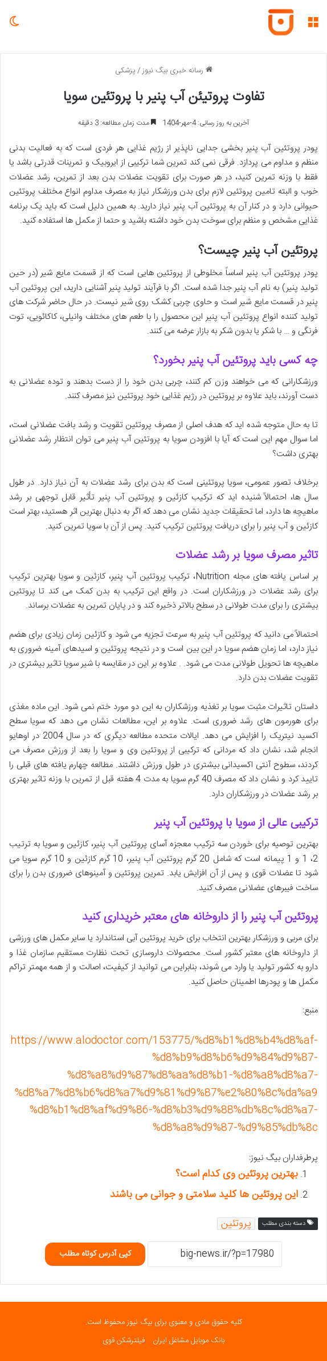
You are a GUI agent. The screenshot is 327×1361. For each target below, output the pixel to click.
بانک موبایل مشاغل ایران (188, 1340)
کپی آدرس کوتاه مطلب (95, 1254)
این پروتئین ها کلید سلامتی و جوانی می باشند (204, 1194)
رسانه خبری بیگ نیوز (177, 70)
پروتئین (236, 1223)
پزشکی (125, 70)
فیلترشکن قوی (124, 1340)
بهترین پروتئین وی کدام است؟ (236, 1174)
